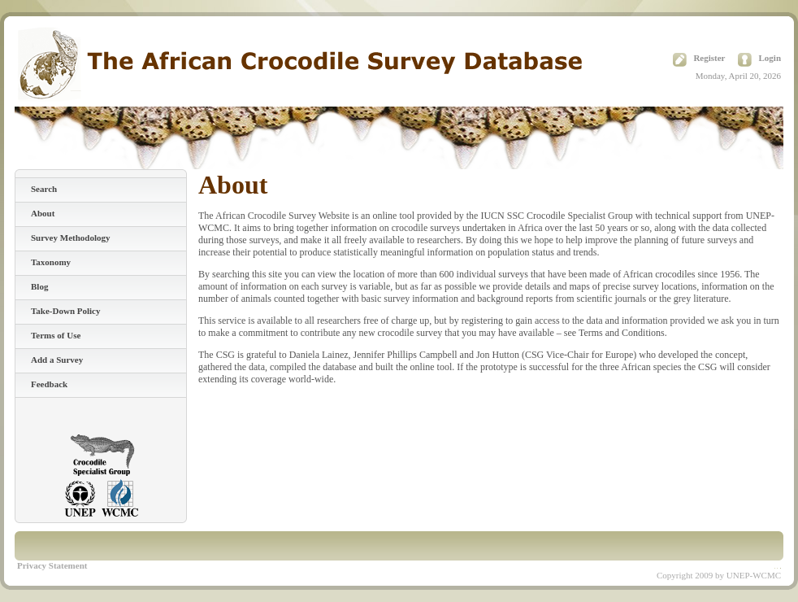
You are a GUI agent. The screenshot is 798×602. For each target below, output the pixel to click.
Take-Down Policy (65, 311)
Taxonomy (51, 262)
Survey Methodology (70, 237)
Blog (39, 286)
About (42, 213)
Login (769, 58)
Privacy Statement (52, 565)
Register (709, 58)
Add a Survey (57, 359)
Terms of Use (55, 335)
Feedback (49, 384)
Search (44, 189)
